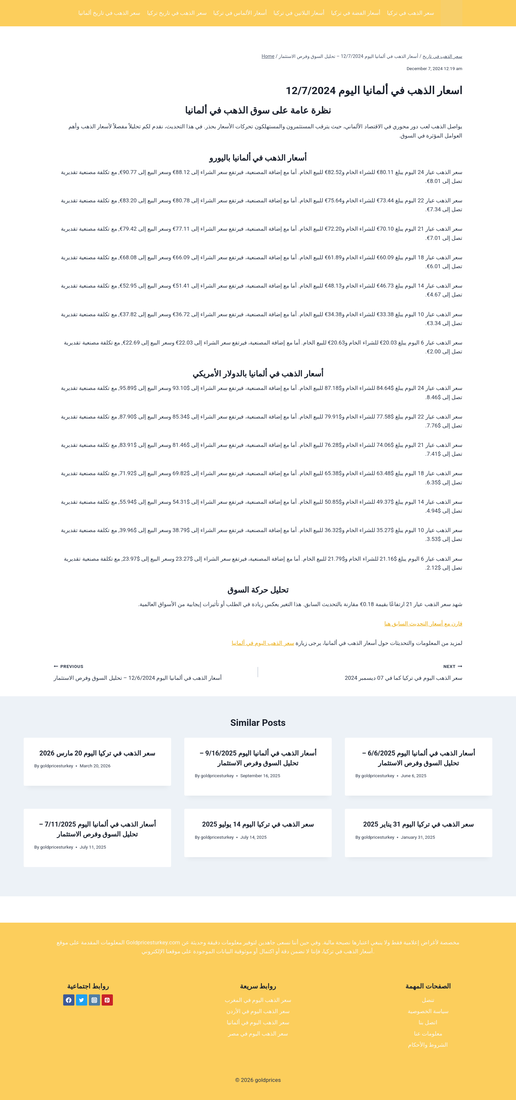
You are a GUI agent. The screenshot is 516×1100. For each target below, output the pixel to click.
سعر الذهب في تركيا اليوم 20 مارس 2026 (97, 753)
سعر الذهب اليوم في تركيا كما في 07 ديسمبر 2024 (363, 671)
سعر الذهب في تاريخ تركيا (177, 13)
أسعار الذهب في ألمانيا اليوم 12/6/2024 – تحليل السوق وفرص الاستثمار (153, 671)
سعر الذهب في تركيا (410, 13)
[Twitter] (81, 1000)
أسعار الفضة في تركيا (355, 13)
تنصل (428, 1000)
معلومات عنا (428, 1033)
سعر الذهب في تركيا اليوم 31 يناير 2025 (418, 824)
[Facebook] (68, 1000)
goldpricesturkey (56, 765)
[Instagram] (94, 1000)
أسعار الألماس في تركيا (240, 13)
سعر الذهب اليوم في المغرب (258, 1000)
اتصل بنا (428, 1022)
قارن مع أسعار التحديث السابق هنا (423, 623)
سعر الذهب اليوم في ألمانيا (263, 643)
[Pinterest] (107, 1000)
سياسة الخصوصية (428, 1011)
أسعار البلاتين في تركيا (298, 13)
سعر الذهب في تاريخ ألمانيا (109, 13)
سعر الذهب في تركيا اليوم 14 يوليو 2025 (258, 824)
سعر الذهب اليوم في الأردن (258, 1011)
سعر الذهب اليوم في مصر (258, 1033)
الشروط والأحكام (428, 1044)
